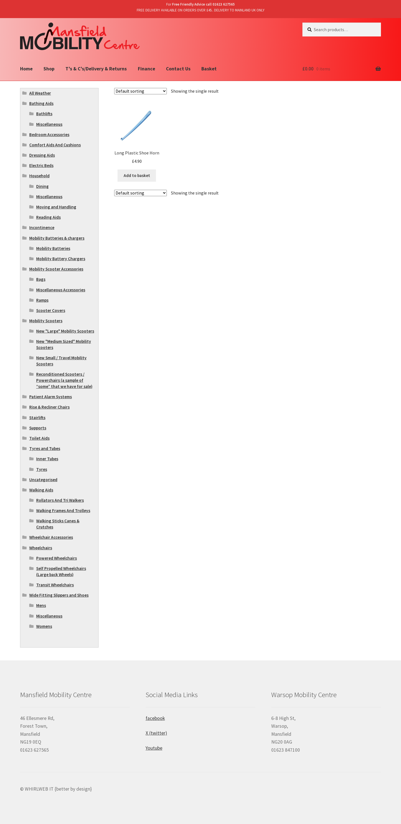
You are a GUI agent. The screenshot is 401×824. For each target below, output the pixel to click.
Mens (41, 605)
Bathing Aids (41, 103)
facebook (155, 718)
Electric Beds (41, 165)
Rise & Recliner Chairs (49, 407)
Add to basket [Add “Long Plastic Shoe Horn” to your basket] (137, 175)
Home (26, 69)
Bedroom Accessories (49, 134)
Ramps (42, 300)
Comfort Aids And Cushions (55, 144)
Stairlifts (37, 417)
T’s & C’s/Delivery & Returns (96, 69)
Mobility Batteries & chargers (56, 238)
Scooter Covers (50, 310)
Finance (146, 69)
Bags (40, 279)
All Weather (40, 93)
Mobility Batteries (53, 248)
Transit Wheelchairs (55, 584)
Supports (37, 428)
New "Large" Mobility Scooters (65, 331)
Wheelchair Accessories (51, 537)
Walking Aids (41, 490)
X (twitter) (156, 733)
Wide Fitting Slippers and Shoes (59, 595)
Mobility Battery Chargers (60, 258)
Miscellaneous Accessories (60, 289)
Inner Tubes (47, 458)
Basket (209, 69)
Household (39, 175)
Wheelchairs (40, 547)
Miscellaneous (49, 124)
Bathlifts (44, 113)
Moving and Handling (56, 207)
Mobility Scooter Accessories (56, 269)
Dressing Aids (42, 155)
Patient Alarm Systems (50, 396)
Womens (44, 626)
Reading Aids (48, 217)
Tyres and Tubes (44, 448)
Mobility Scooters (45, 320)
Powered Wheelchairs (56, 558)
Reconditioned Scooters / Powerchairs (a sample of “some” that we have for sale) (64, 380)
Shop (49, 69)
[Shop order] (140, 91)
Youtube (154, 748)
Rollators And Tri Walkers (60, 500)
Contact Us (178, 69)
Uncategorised (43, 479)
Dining (42, 186)
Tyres (41, 469)
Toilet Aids (39, 438)
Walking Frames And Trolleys (63, 510)
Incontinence (41, 227)
